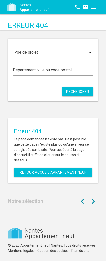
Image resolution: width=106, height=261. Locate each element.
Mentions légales (21, 251)
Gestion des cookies (53, 251)
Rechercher (77, 92)
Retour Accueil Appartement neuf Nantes (53, 173)
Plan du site (80, 251)
